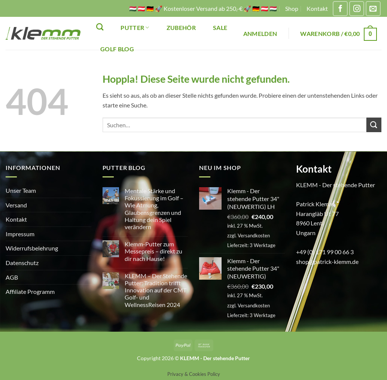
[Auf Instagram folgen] (356, 8)
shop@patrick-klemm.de (327, 261)
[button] (260, 33)
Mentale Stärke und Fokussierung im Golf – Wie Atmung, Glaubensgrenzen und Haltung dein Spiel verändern (154, 208)
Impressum (20, 233)
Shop (291, 8)
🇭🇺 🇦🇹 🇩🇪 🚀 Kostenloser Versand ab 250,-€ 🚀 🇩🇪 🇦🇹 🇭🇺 (203, 8)
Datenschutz (22, 262)
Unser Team (21, 190)
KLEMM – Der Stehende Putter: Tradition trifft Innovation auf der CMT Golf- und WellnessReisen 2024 (156, 290)
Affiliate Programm (30, 291)
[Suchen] (100, 26)
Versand (16, 205)
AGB (12, 277)
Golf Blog (117, 48)
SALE (220, 27)
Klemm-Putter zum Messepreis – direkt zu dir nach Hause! (153, 251)
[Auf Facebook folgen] (340, 8)
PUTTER (135, 27)
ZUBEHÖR (181, 27)
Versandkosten (254, 235)
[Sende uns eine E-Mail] (373, 8)
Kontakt (317, 8)
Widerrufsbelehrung (32, 248)
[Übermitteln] (373, 125)
